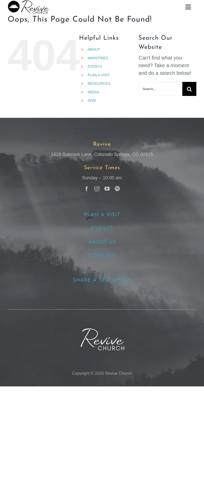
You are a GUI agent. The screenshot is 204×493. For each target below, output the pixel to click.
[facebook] (86, 188)
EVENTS (95, 66)
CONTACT (102, 255)
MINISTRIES (98, 58)
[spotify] (117, 188)
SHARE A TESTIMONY (102, 280)
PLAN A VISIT (99, 75)
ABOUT (94, 49)
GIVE (92, 100)
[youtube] (107, 188)
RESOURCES (99, 83)
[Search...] (160, 89)
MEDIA (93, 92)
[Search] (189, 89)
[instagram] (96, 188)
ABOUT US (102, 242)
